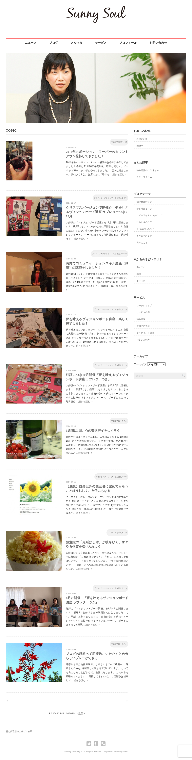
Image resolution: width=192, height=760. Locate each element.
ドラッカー (142, 281)
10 (67, 713)
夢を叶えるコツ (121, 198)
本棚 (139, 274)
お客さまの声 (101, 477)
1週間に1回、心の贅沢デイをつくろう (93, 430)
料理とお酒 (122, 142)
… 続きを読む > (117, 174)
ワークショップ (107, 198)
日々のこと (122, 421)
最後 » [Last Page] (82, 713)
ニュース (31, 42)
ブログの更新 (143, 326)
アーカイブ (140, 364)
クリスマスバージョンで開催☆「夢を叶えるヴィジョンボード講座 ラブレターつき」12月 (97, 212)
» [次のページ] (77, 713)
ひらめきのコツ (144, 222)
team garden (121, 751)
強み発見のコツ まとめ (148, 170)
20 (70, 713)
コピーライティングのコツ (150, 215)
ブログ (53, 42)
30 (73, 713)
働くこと (141, 267)
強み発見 (141, 319)
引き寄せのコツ (144, 236)
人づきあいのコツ (120, 254)
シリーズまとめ (144, 177)
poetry (140, 145)
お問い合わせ (158, 42)
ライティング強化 (145, 332)
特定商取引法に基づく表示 (19, 731)
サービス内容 (143, 312)
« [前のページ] (56, 713)
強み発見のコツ (121, 477)
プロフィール (128, 42)
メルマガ (76, 42)
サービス (101, 42)
